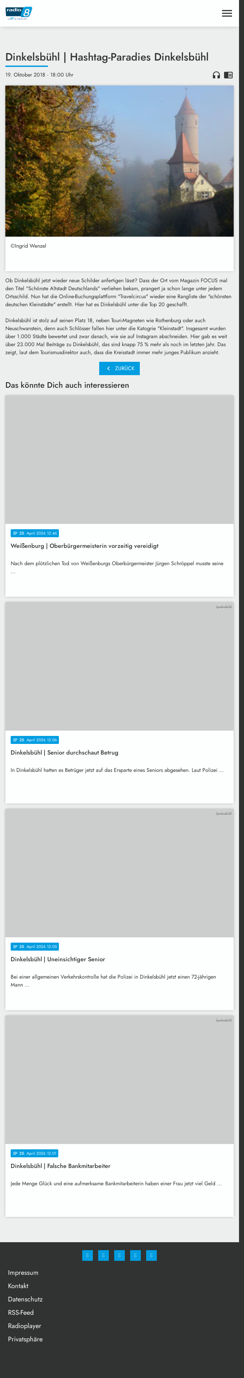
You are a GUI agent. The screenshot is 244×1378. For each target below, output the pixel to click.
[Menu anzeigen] (227, 13)
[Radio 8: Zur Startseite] (62, 13)
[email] (151, 1255)
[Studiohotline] (135, 1255)
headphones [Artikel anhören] (216, 75)
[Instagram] (103, 1255)
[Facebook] (87, 1255)
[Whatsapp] (119, 1255)
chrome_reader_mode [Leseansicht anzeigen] (228, 75)
